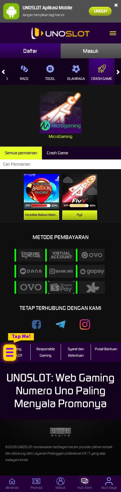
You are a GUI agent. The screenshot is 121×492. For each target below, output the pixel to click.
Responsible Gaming (45, 352)
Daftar (30, 50)
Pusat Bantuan (106, 349)
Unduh (100, 11)
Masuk (90, 50)
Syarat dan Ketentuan (76, 352)
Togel (50, 73)
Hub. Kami (84, 483)
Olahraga (76, 73)
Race (24, 73)
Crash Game (101, 73)
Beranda (12, 483)
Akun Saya (109, 483)
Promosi (36, 483)
